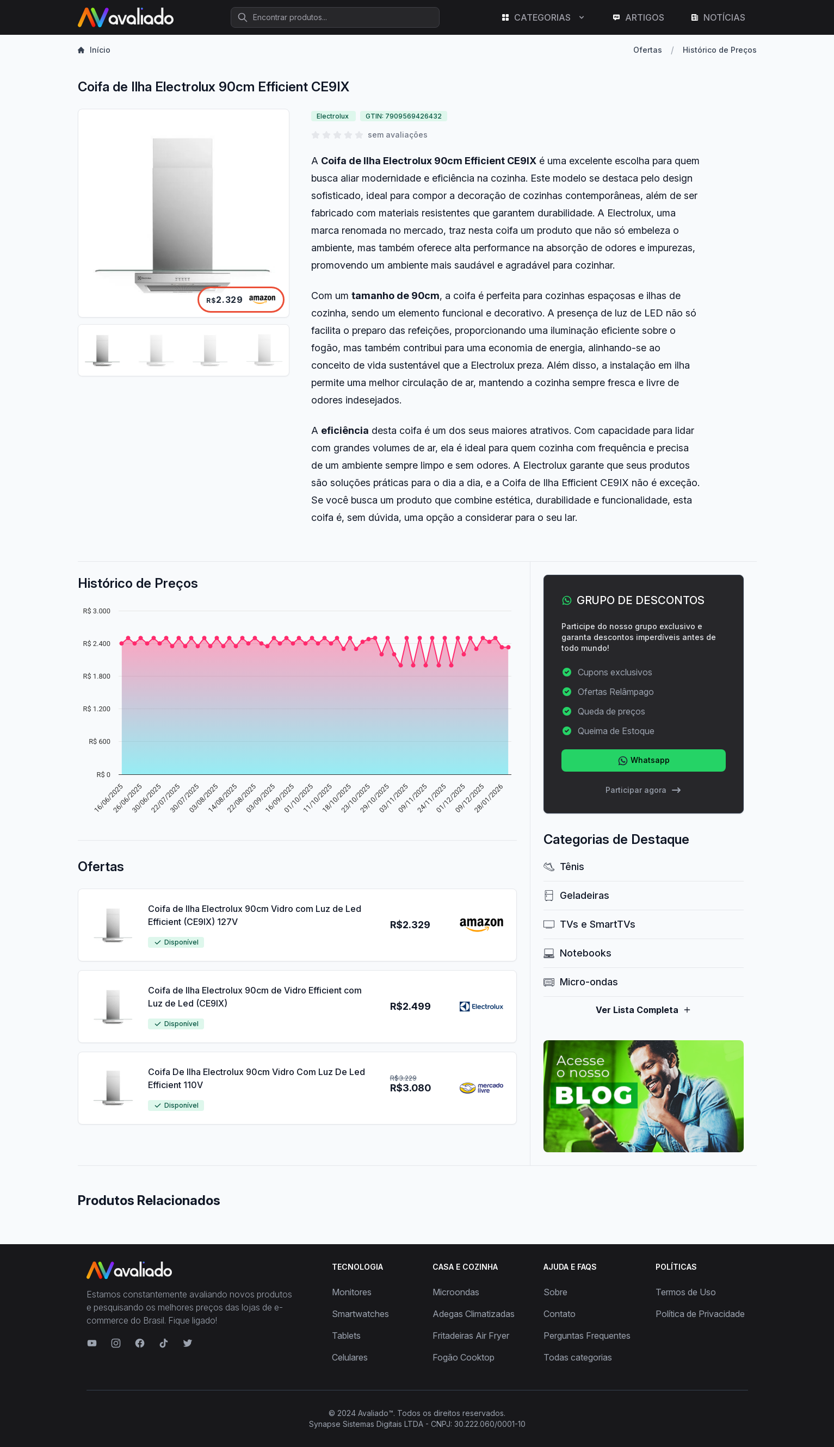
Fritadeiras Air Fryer (471, 1335)
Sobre (555, 1292)
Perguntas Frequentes (587, 1335)
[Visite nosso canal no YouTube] (92, 1343)
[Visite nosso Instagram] (115, 1343)
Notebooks (577, 953)
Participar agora (644, 790)
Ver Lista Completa (643, 1009)
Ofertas (647, 49)
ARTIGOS (638, 17)
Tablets (346, 1335)
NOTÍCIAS (717, 17)
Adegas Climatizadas (474, 1313)
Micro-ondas (580, 982)
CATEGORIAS (543, 17)
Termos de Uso (686, 1292)
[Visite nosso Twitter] (187, 1343)
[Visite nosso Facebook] (139, 1343)
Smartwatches (360, 1313)
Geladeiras (576, 895)
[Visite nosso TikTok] (163, 1343)
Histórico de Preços (720, 49)
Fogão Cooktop (464, 1357)
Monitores (352, 1292)
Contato (559, 1313)
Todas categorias (577, 1357)
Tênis (563, 866)
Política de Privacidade (700, 1313)
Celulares (350, 1357)
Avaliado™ (375, 1413)
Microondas (456, 1292)
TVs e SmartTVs (589, 924)
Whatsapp (643, 760)
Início (94, 49)
